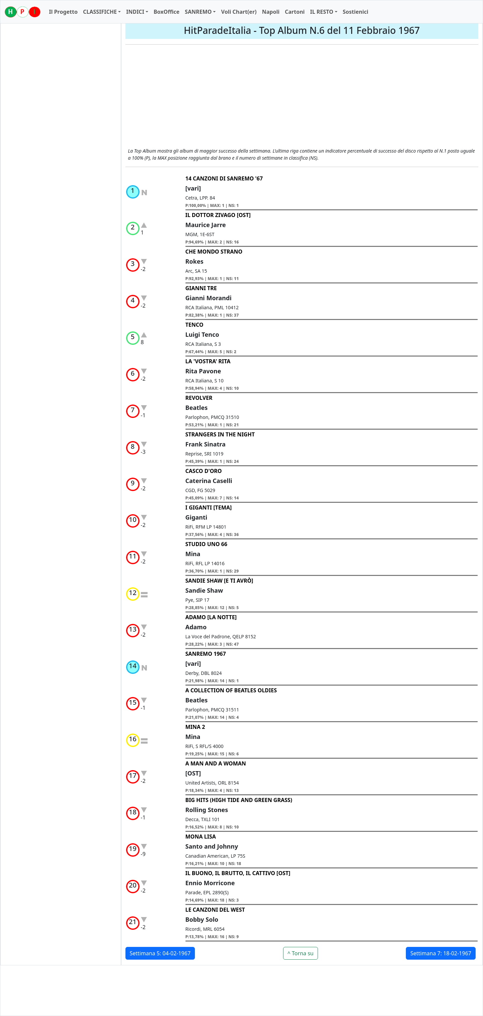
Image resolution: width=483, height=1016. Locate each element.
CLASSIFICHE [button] (100, 11)
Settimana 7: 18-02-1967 (440, 953)
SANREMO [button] (198, 11)
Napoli (270, 11)
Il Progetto (63, 11)
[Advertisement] (302, 97)
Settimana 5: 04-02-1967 (160, 953)
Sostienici (355, 11)
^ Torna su (300, 953)
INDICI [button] (135, 11)
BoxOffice (166, 11)
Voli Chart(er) (239, 11)
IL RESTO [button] (321, 11)
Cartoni (295, 11)
